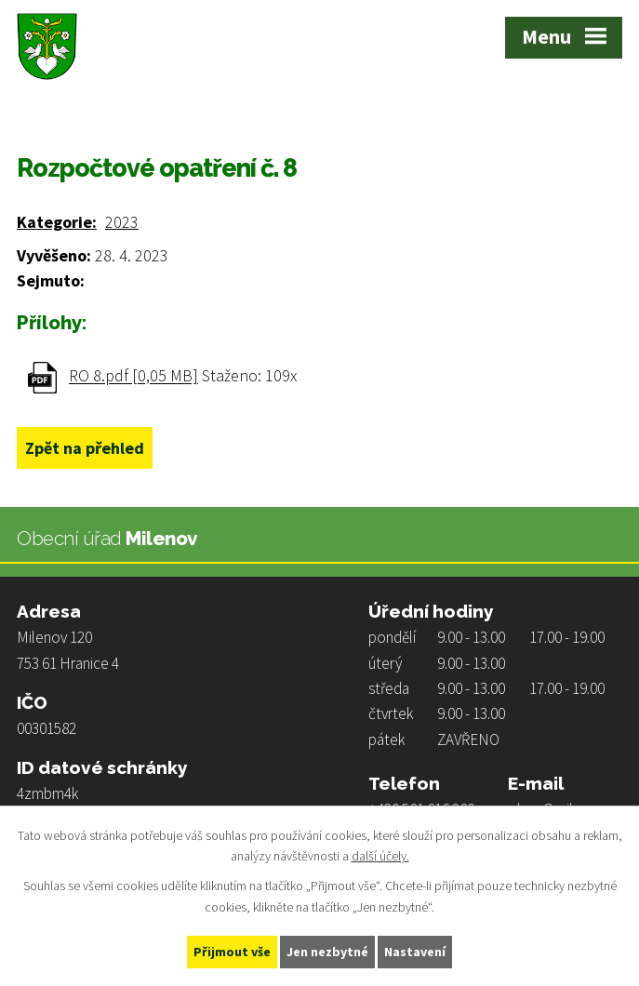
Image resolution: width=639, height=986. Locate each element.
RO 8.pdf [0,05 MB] (133, 376)
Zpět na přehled (84, 448)
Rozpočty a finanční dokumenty (269, 112)
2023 (122, 222)
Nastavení (415, 951)
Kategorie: (57, 222)
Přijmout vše (232, 951)
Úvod (32, 112)
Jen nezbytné (327, 951)
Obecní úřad (111, 112)
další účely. (380, 856)
